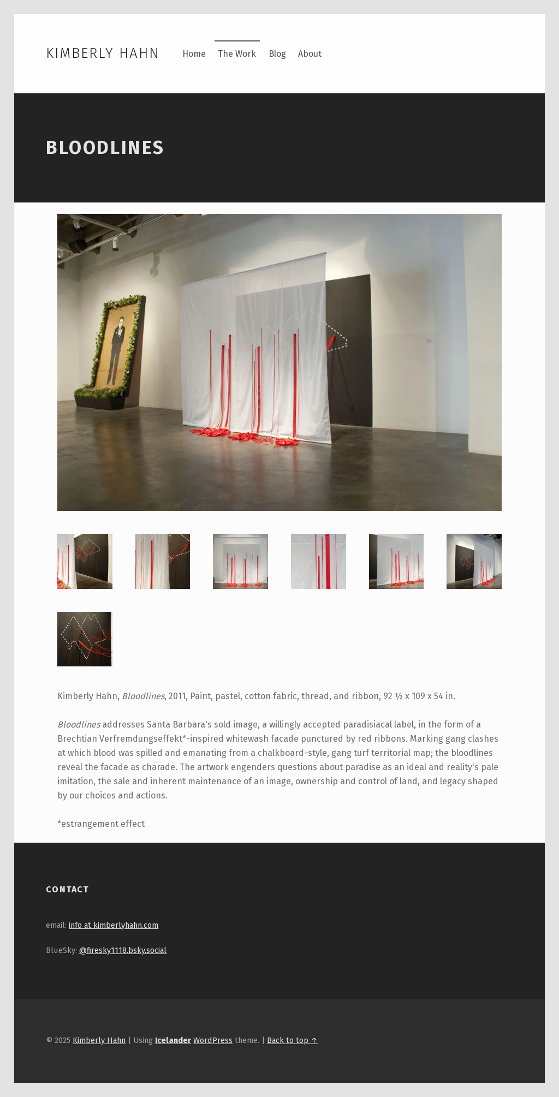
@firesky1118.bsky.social (122, 950)
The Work (237, 54)
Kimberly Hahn (102, 53)
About (310, 54)
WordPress (213, 1040)
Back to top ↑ (292, 1040)
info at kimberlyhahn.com (113, 925)
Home (194, 54)
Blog (277, 54)
